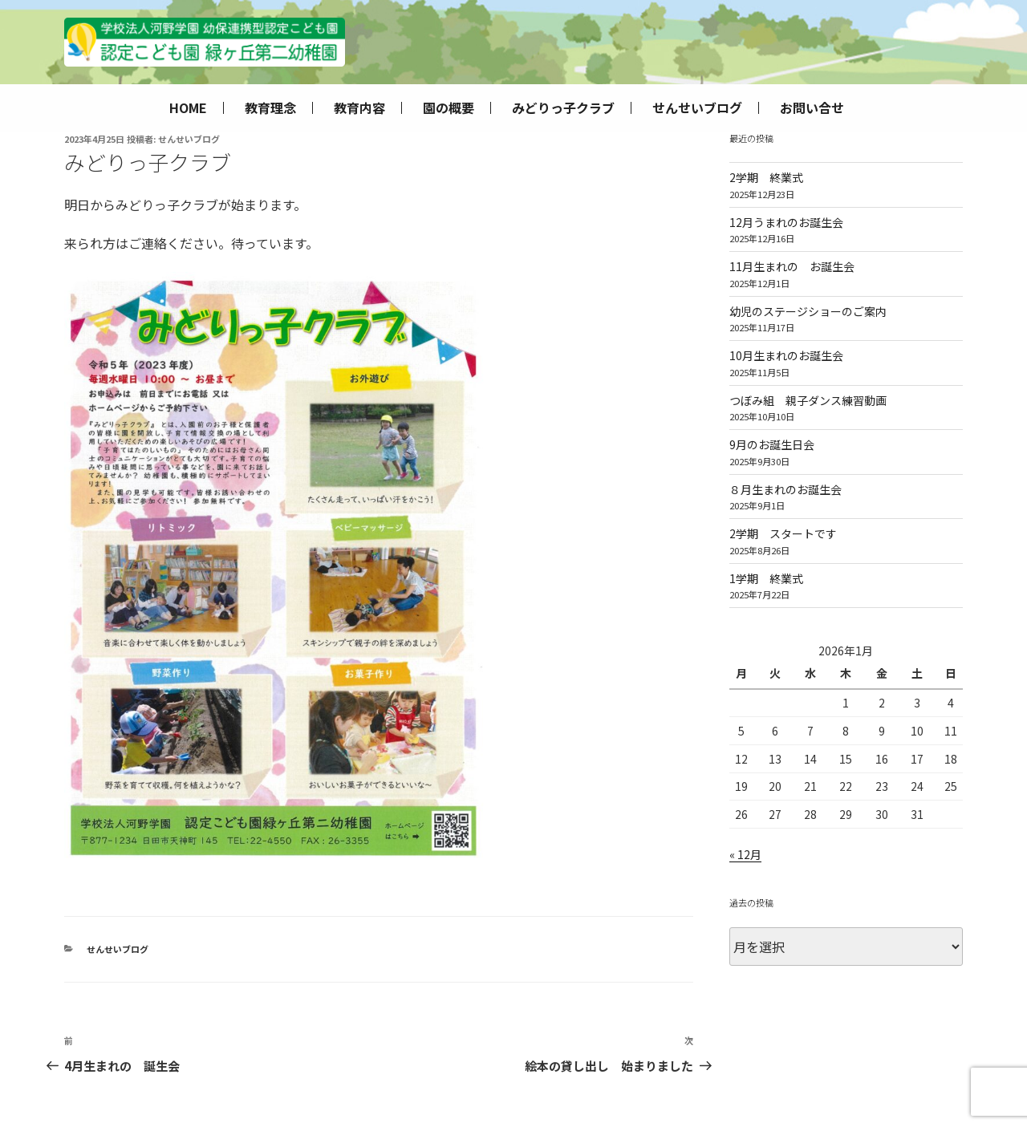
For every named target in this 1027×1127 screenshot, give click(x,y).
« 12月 (745, 854)
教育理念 (270, 108)
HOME (188, 108)
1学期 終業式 (766, 578)
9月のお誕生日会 (771, 444)
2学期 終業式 (766, 177)
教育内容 (359, 108)
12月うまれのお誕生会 (786, 222)
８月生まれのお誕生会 (785, 489)
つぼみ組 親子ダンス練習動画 (808, 400)
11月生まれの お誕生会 (791, 266)
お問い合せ (812, 108)
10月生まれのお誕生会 (786, 355)
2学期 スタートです (783, 533)
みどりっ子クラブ (563, 108)
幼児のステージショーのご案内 (808, 311)
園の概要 (448, 108)
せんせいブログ (697, 108)
